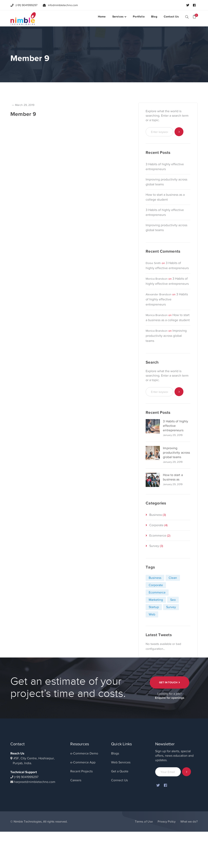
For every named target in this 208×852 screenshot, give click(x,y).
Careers (75, 780)
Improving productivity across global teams (166, 182)
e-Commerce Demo (84, 753)
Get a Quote (119, 771)
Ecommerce (157, 535)
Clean (173, 578)
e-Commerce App (82, 762)
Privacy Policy (167, 821)
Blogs (115, 753)
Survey (154, 546)
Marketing (156, 600)
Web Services (120, 762)
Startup (154, 607)
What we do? (189, 821)
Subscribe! (186, 771)
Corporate (156, 525)
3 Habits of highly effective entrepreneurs (165, 166)
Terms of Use (144, 821)
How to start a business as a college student (165, 197)
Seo (173, 600)
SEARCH (187, 16)
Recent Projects (81, 771)
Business (155, 515)
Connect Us (119, 780)
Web (152, 614)
